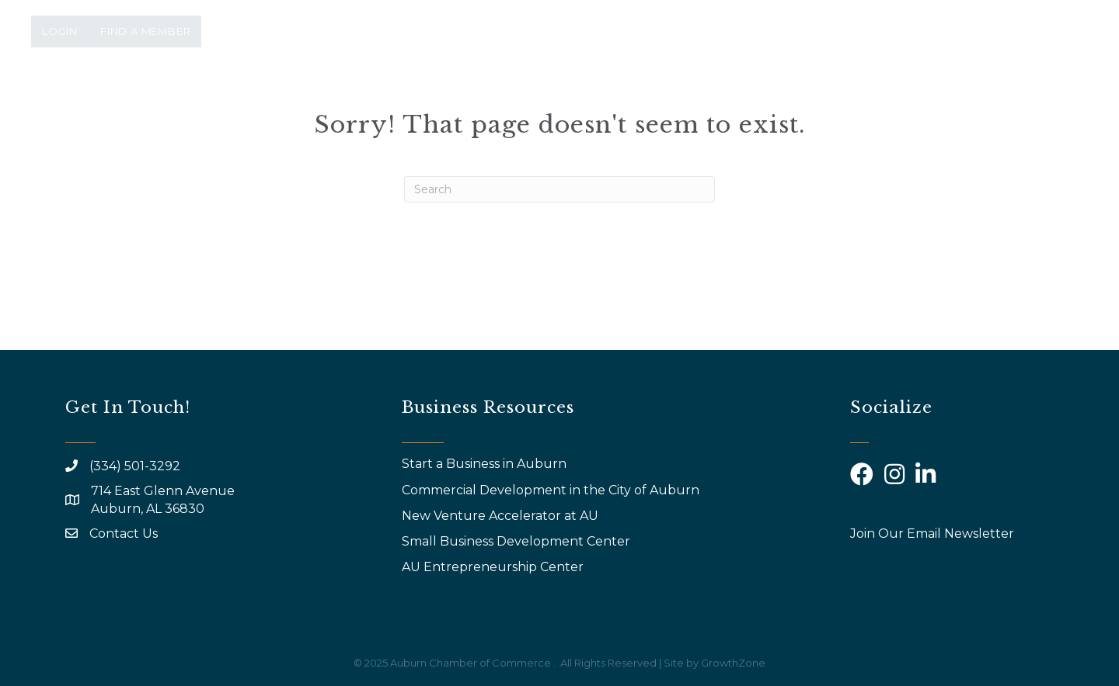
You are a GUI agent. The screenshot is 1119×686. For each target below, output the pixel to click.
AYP (797, 99)
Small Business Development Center (517, 541)
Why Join (730, 99)
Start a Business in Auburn (484, 463)
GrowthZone (733, 663)
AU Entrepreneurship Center (494, 567)
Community (987, 99)
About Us (454, 99)
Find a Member (145, 31)
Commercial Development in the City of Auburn (552, 490)
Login (60, 31)
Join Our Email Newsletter (932, 533)
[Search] (559, 189)
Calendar (877, 99)
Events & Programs (592, 99)
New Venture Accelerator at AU (501, 515)
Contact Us (123, 533)
